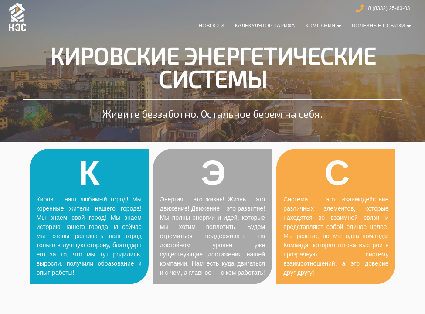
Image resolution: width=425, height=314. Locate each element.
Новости (211, 26)
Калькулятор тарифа (265, 26)
